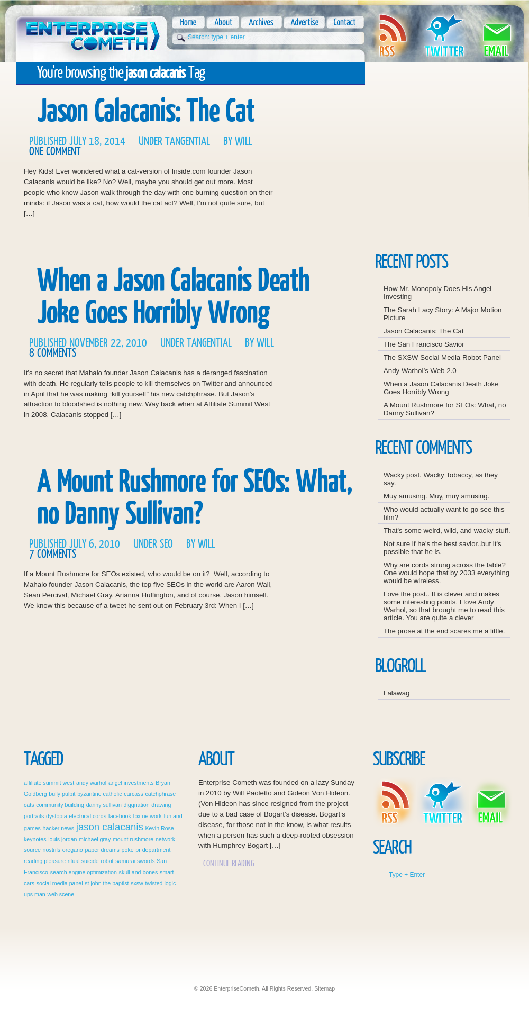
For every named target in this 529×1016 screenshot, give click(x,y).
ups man (34, 894)
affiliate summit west (49, 782)
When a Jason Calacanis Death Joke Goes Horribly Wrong (173, 297)
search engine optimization (83, 872)
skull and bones (138, 872)
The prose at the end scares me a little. (444, 631)
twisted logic (160, 883)
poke (128, 850)
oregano (72, 850)
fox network (147, 816)
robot (107, 861)
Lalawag (396, 693)
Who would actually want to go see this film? (444, 513)
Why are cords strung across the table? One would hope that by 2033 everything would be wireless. (446, 573)
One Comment (55, 152)
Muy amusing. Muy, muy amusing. (436, 496)
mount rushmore (133, 839)
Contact (344, 22)
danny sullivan (104, 805)
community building (60, 805)
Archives (260, 22)
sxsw (137, 883)
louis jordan (62, 839)
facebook (119, 816)
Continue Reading (228, 863)
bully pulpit (62, 794)
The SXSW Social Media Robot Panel (442, 357)
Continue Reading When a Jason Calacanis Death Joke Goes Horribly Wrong (316, 392)
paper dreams (102, 850)
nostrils (52, 850)
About (222, 22)
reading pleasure (45, 861)
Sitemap (324, 988)
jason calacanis (109, 826)
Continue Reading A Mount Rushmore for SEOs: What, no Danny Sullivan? (316, 593)
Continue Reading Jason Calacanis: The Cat (316, 190)
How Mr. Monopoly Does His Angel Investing (437, 293)
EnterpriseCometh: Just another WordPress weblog (267, 954)
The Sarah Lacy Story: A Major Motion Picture (442, 314)
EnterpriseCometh (91, 33)
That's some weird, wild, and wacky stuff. (447, 530)
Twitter (444, 35)
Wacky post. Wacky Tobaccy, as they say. (441, 479)
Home (188, 22)
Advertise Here (475, 232)
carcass (133, 794)
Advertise (303, 22)
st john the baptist (107, 883)
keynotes (35, 839)
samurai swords (134, 861)
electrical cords (87, 816)
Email (496, 35)
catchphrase (160, 794)
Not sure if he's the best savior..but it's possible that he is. (442, 548)
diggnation (137, 805)
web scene (60, 894)
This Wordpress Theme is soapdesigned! (486, 969)
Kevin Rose (159, 828)
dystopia (56, 816)
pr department (152, 850)
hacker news (59, 828)
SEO (166, 544)
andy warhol (91, 782)
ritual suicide (83, 861)
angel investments (131, 782)
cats (29, 805)
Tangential (187, 141)
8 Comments (52, 353)
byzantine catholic (99, 794)
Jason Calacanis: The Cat (145, 111)
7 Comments (52, 554)
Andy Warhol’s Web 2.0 (420, 371)
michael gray (95, 839)
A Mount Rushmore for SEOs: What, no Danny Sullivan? (194, 498)
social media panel (60, 883)
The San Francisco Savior (424, 344)
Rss (392, 35)
